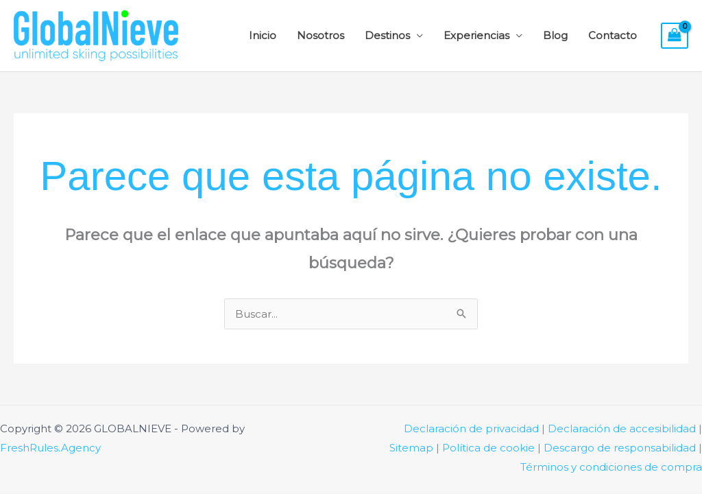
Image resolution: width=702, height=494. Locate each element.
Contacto (612, 35)
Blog (555, 35)
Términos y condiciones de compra (611, 466)
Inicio (262, 35)
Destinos (387, 35)
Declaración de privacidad (471, 428)
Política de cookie (488, 447)
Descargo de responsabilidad (620, 447)
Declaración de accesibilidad (622, 428)
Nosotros (320, 35)
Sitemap (411, 447)
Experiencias (476, 35)
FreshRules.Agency (50, 447)
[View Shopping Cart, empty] (674, 36)
